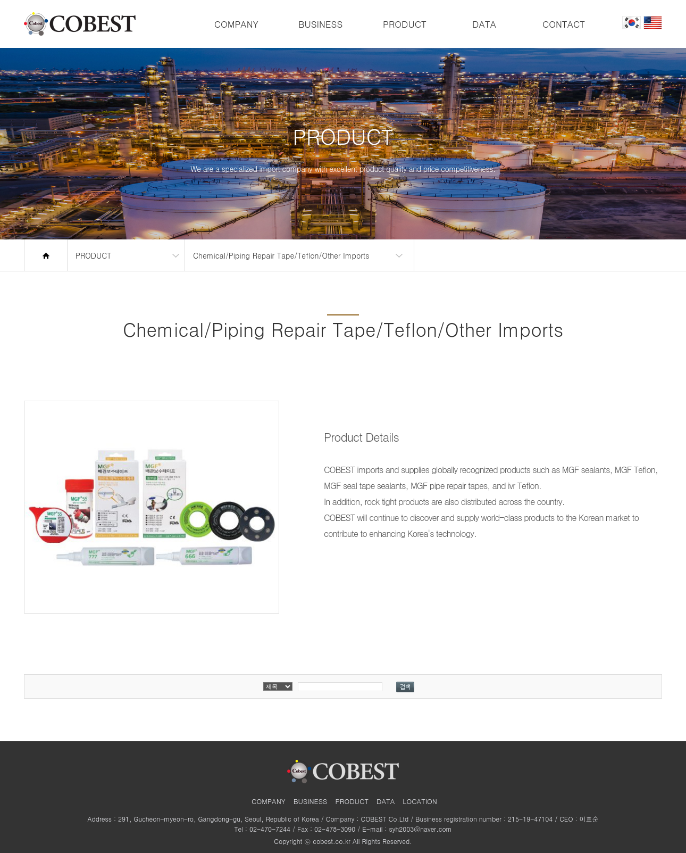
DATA (484, 24)
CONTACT (563, 24)
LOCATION (420, 801)
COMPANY (236, 24)
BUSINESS (320, 24)
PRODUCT (404, 24)
